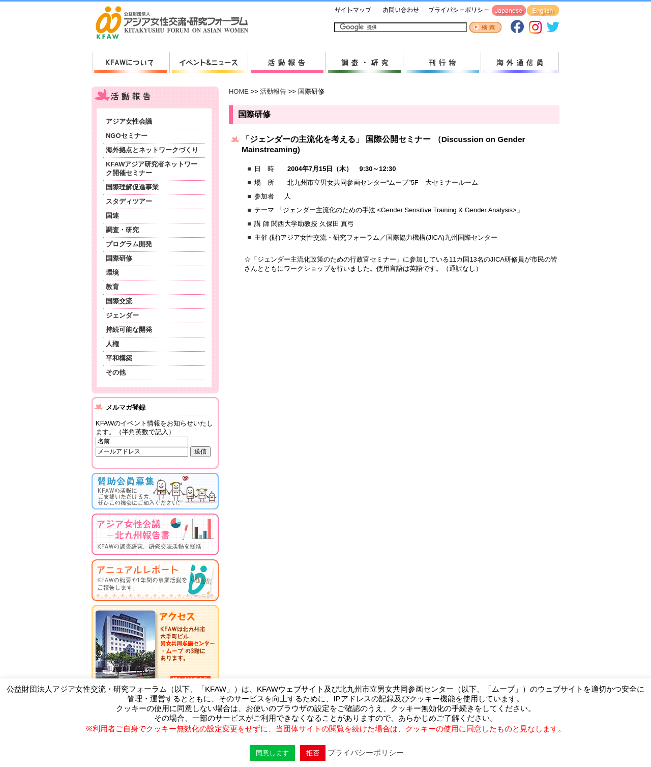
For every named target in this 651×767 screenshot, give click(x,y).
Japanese (508, 11)
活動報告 (286, 62)
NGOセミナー (126, 135)
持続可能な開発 (129, 329)
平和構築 (119, 358)
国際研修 (119, 258)
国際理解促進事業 (132, 187)
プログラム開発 (129, 244)
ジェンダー (122, 315)
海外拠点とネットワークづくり (152, 150)
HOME (239, 91)
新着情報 (208, 62)
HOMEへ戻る (176, 23)
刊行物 (442, 62)
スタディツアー (129, 201)
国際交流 (119, 301)
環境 (112, 272)
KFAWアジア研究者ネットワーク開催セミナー (151, 168)
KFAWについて (131, 62)
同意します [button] (272, 753)
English (542, 11)
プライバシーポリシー (457, 11)
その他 (116, 372)
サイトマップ (353, 11)
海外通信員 (520, 62)
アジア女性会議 (129, 121)
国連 (112, 215)
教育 (112, 287)
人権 (112, 344)
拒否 (312, 753)
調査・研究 (364, 62)
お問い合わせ (400, 11)
